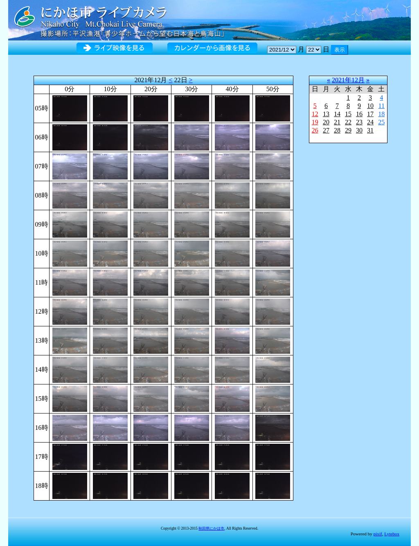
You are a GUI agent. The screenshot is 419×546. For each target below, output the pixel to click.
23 (359, 122)
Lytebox (391, 533)
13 (326, 113)
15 (348, 113)
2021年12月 (348, 79)
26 (315, 130)
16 (359, 113)
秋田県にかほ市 (211, 528)
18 (381, 113)
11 (381, 105)
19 (315, 122)
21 (337, 122)
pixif (378, 533)
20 (326, 122)
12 (315, 113)
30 (359, 130)
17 (370, 113)
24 (370, 122)
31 (370, 130)
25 (381, 122)
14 (337, 113)
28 (337, 130)
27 (326, 130)
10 (370, 105)
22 (348, 122)
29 (348, 130)
